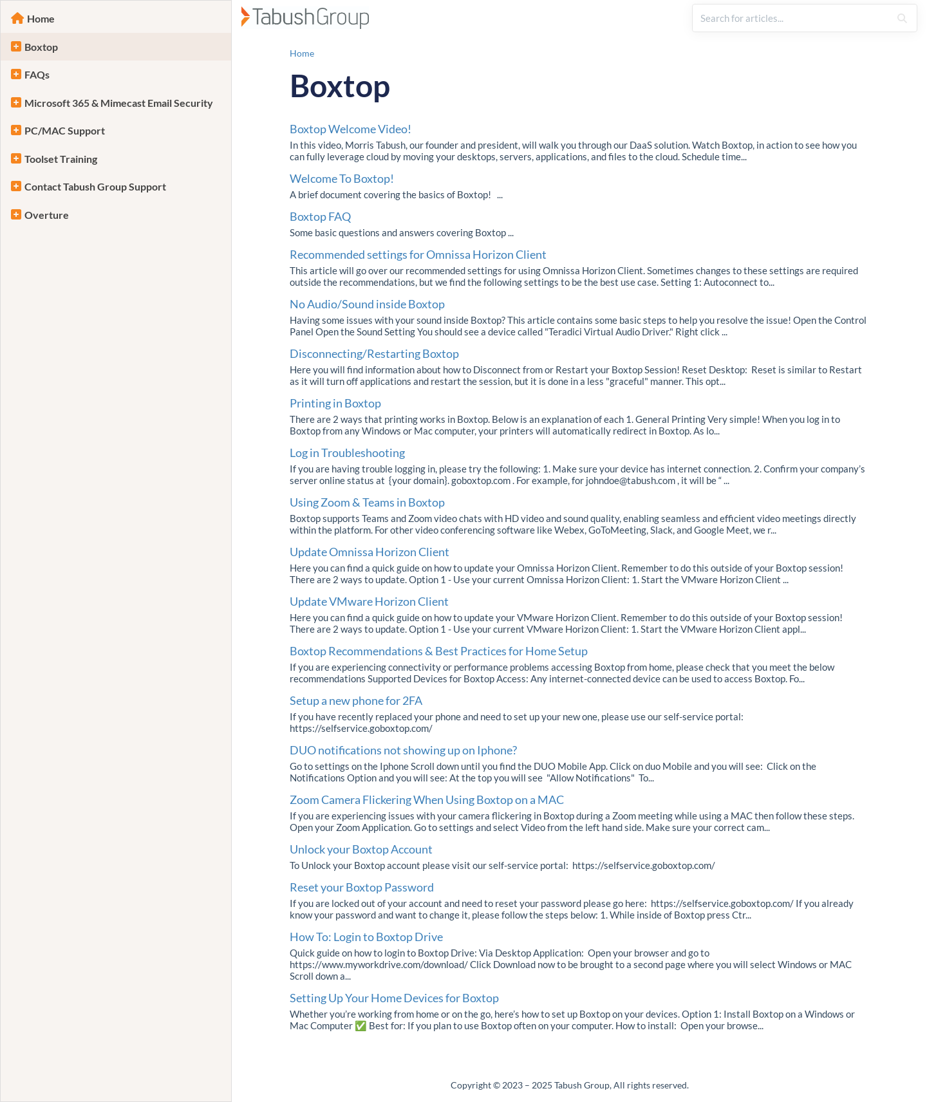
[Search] (902, 18)
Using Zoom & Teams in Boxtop (367, 502)
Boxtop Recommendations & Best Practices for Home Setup (439, 651)
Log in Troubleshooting (347, 452)
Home (41, 18)
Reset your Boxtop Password (362, 887)
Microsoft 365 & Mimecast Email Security (118, 103)
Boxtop (41, 47)
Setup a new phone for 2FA (356, 700)
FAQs (37, 74)
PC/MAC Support (64, 130)
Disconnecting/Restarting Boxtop (374, 353)
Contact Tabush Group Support (95, 186)
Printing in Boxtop (335, 403)
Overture (46, 215)
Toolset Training (60, 159)
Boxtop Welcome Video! (350, 129)
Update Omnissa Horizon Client (369, 552)
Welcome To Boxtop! (342, 178)
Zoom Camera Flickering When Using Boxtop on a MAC (427, 799)
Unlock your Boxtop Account (361, 849)
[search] (791, 18)
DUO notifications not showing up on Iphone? (403, 750)
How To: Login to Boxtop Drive (366, 936)
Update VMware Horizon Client (369, 601)
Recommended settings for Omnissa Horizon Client (418, 254)
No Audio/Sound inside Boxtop (367, 304)
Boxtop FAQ (320, 216)
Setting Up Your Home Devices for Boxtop (394, 998)
